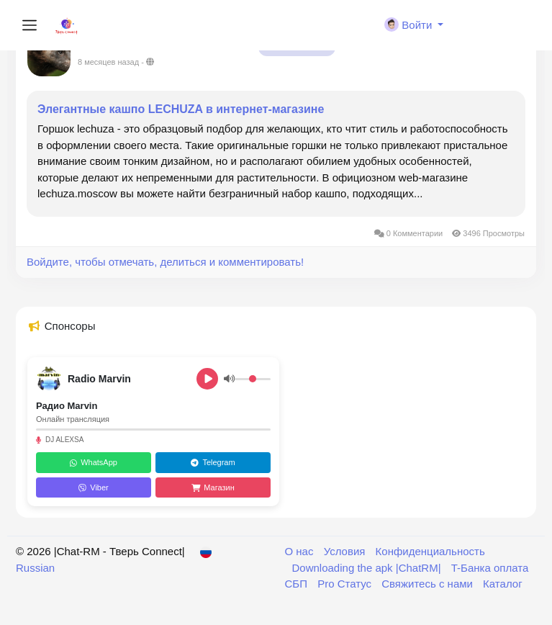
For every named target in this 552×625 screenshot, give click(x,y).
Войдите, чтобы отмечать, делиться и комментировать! (165, 262)
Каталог (502, 583)
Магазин (212, 487)
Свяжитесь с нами (428, 583)
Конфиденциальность (430, 551)
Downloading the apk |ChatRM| (368, 568)
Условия (346, 551)
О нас (301, 551)
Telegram (213, 462)
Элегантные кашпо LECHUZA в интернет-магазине (180, 109)
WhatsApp (93, 462)
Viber (93, 487)
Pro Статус (345, 583)
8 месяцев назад (108, 62)
